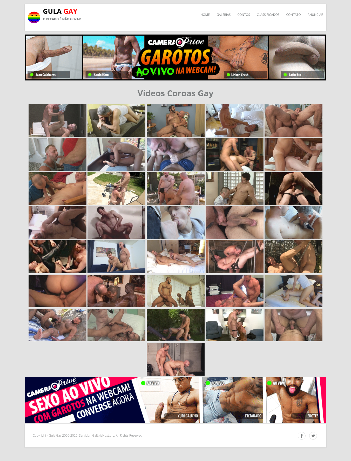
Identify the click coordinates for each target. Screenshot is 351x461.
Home (205, 14)
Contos (243, 14)
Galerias (224, 14)
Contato (293, 14)
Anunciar (315, 14)
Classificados (268, 14)
